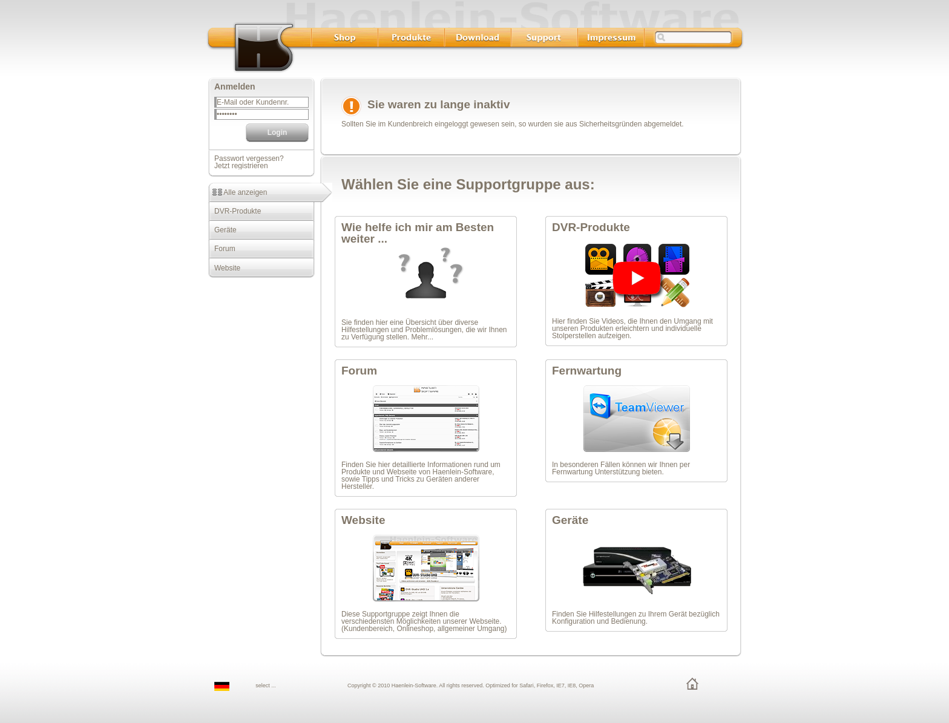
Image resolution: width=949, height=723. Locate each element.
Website (224, 268)
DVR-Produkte (234, 211)
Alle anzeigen (237, 192)
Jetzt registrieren (241, 166)
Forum (221, 248)
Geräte (222, 230)
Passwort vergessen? (249, 158)
